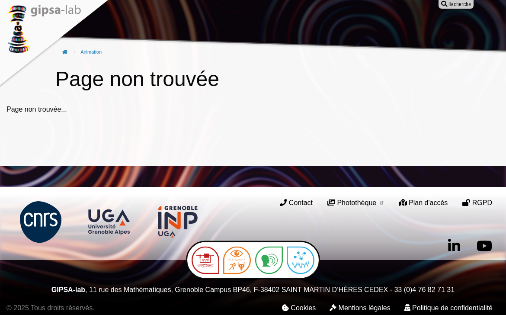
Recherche (169, 24)
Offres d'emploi (312, 24)
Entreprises (365, 24)
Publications (216, 24)
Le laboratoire (119, 24)
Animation (262, 24)
